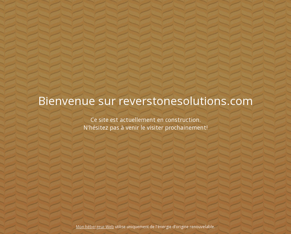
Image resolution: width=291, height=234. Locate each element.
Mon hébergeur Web (95, 226)
